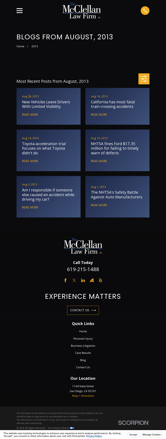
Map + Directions (83, 396)
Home (83, 331)
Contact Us (83, 310)
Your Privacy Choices (60, 427)
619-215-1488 (83, 269)
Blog (83, 360)
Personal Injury (83, 338)
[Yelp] (100, 280)
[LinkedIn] (83, 280)
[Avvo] (92, 280)
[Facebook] (65, 280)
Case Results (83, 353)
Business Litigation (83, 346)
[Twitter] (74, 280)
